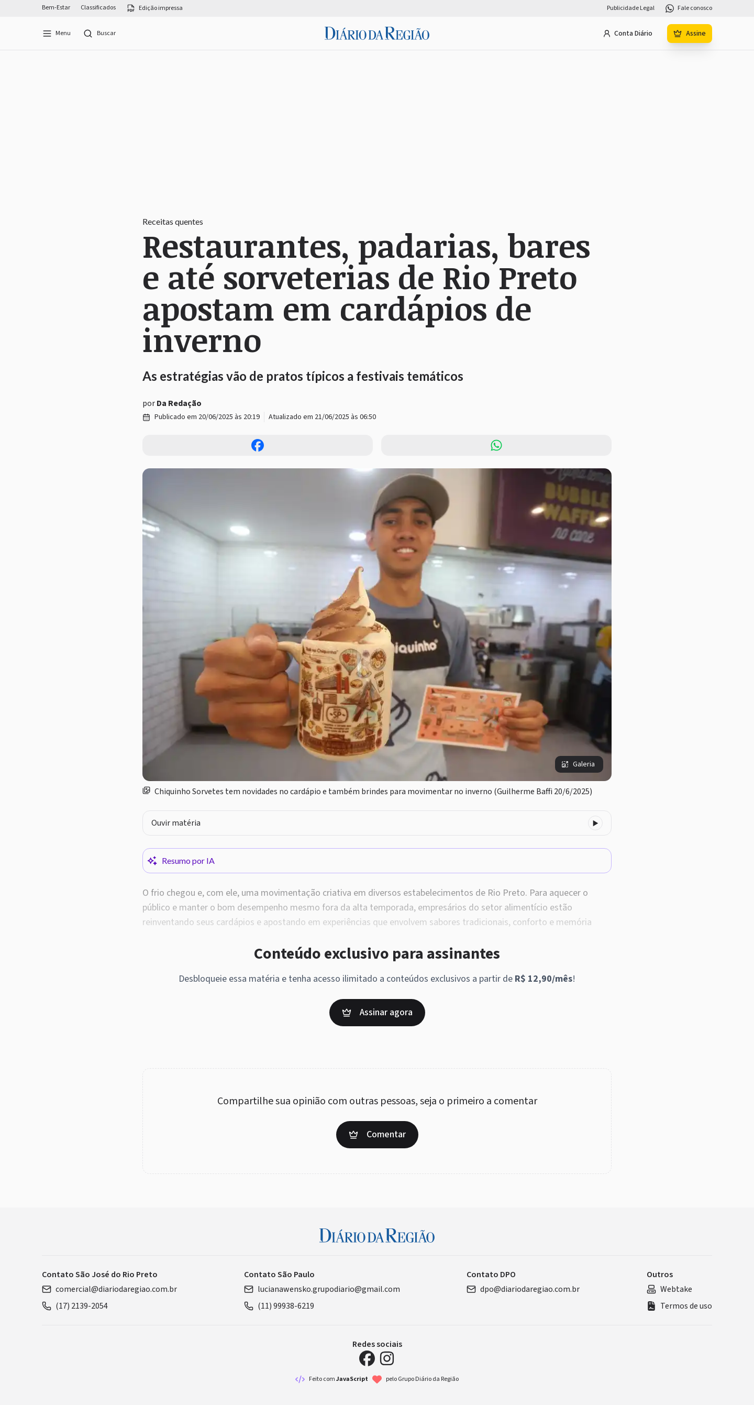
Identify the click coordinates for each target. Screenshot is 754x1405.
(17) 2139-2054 (75, 1306)
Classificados (98, 8)
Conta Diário (627, 33)
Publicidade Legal (631, 8)
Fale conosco (688, 8)
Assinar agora (377, 1012)
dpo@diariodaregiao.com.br (523, 1289)
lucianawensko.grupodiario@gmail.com (322, 1289)
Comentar (377, 1134)
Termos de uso (679, 1306)
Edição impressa (154, 8)
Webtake (669, 1289)
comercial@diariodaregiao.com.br (109, 1289)
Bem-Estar (56, 8)
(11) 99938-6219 (279, 1306)
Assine (689, 33)
